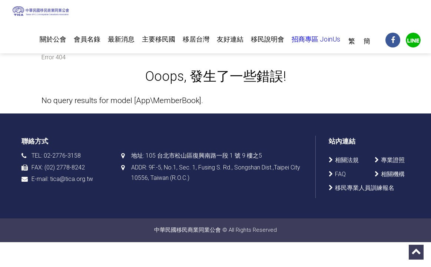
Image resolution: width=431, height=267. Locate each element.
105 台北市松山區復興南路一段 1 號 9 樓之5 (204, 155)
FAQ (340, 174)
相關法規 (347, 160)
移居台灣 (196, 39)
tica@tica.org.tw (71, 178)
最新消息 (121, 39)
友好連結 (230, 39)
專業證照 (393, 160)
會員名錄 (87, 39)
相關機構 (393, 174)
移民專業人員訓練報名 (364, 187)
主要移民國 (158, 39)
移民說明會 (267, 39)
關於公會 (53, 39)
